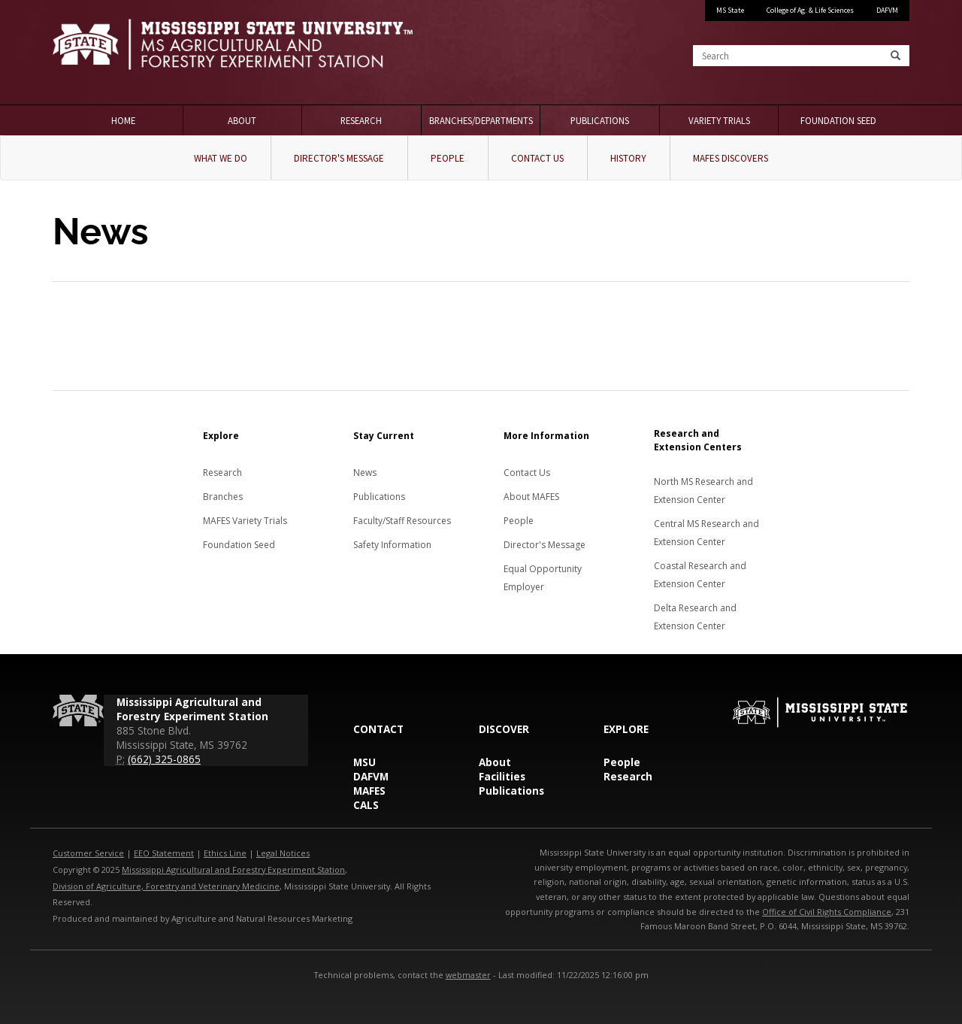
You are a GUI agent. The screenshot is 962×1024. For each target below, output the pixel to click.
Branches (223, 496)
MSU (364, 762)
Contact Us (537, 158)
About (242, 120)
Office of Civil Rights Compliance (826, 911)
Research (361, 120)
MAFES (369, 790)
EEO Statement (164, 853)
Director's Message (339, 158)
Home (123, 120)
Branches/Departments (481, 120)
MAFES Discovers (730, 158)
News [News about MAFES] (365, 472)
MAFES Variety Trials (245, 520)
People (447, 158)
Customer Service (88, 853)
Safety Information (392, 544)
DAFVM (887, 10)
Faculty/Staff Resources (402, 520)
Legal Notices (283, 853)
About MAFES (531, 496)
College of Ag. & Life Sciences (810, 10)
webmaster (468, 974)
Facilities (502, 776)
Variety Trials (719, 120)
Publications (599, 120)
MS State (730, 10)
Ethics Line (225, 853)
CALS (366, 805)
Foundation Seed (838, 120)
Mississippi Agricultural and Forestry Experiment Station (233, 869)
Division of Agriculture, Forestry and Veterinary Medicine (166, 886)
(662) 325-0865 (164, 759)
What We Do (220, 158)
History (628, 158)
